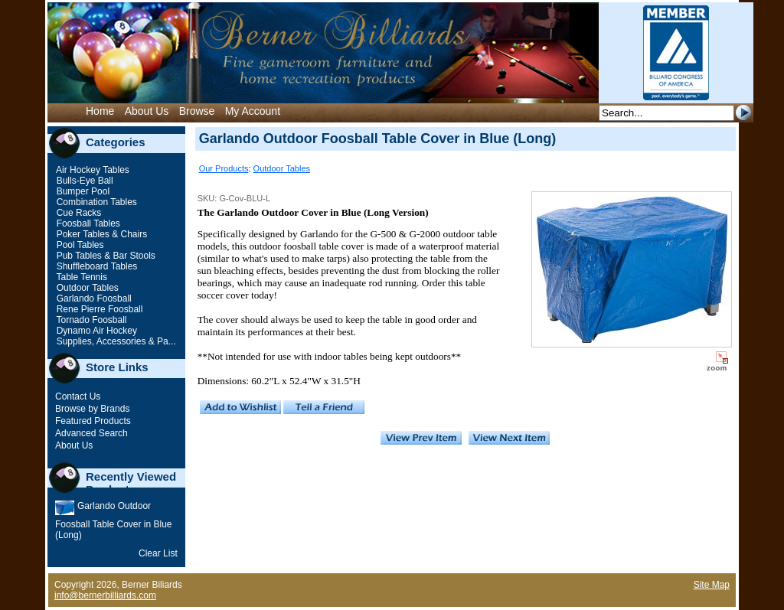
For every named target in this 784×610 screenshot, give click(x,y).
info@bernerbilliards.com (105, 595)
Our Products (224, 168)
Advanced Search (91, 433)
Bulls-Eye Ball (83, 180)
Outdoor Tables (86, 287)
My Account (252, 111)
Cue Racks (77, 212)
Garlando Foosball (92, 298)
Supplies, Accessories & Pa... (114, 341)
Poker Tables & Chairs (100, 234)
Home (100, 111)
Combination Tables (95, 202)
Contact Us (77, 396)
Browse (197, 111)
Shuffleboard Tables (95, 266)
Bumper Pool (81, 191)
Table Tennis (80, 277)
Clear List (158, 553)
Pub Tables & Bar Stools (104, 255)
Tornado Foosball (90, 320)
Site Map (712, 584)
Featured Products (93, 421)
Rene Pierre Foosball (98, 309)
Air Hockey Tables (91, 170)
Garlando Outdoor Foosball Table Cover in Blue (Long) (113, 520)
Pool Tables (78, 245)
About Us (147, 111)
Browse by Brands (92, 408)
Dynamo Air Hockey (95, 330)
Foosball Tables (87, 223)
